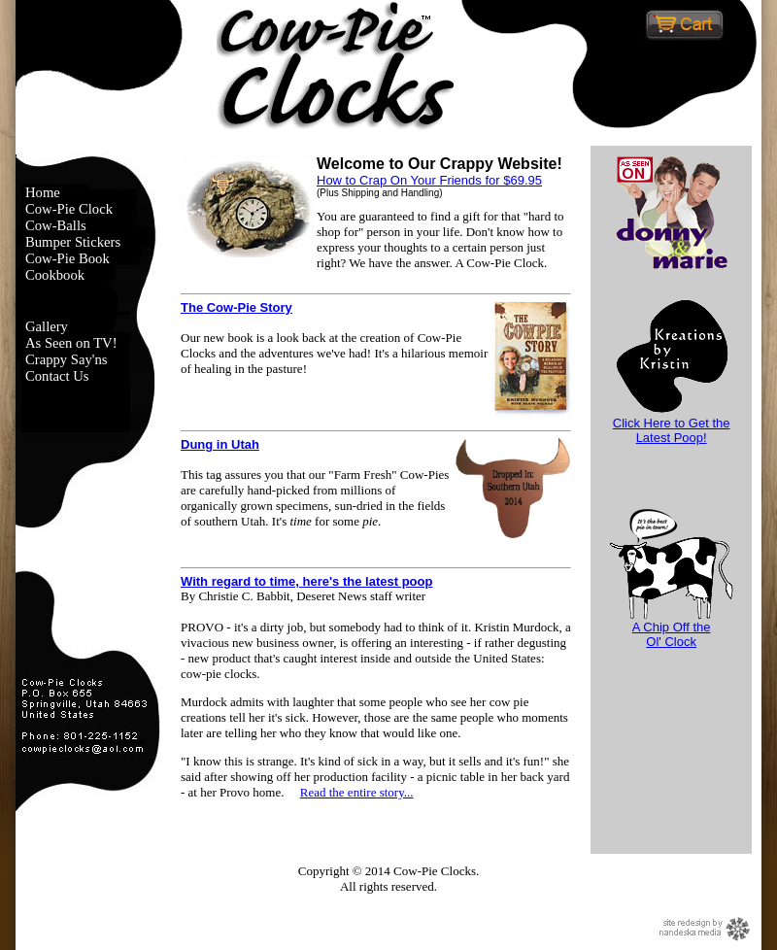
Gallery (46, 326)
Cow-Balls (55, 225)
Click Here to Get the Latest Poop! (671, 424)
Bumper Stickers (72, 242)
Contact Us (57, 376)
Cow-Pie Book (67, 258)
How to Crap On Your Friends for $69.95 (429, 180)
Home (42, 192)
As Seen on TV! (71, 343)
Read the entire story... (357, 792)
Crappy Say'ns (66, 359)
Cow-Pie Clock (69, 209)
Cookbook (54, 275)
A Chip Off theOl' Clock (671, 628)
